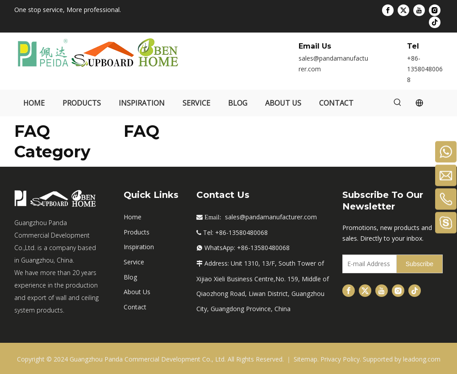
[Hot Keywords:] (398, 103)
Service (134, 262)
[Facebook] (388, 10)
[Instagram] (434, 10)
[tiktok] (434, 22)
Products (137, 232)
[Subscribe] (419, 264)
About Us (137, 292)
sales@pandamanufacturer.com (271, 217)
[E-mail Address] (367, 264)
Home (132, 217)
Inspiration (139, 246)
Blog (130, 277)
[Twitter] (403, 10)
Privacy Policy (340, 359)
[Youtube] (419, 10)
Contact (135, 307)
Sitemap (305, 359)
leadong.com (421, 359)
